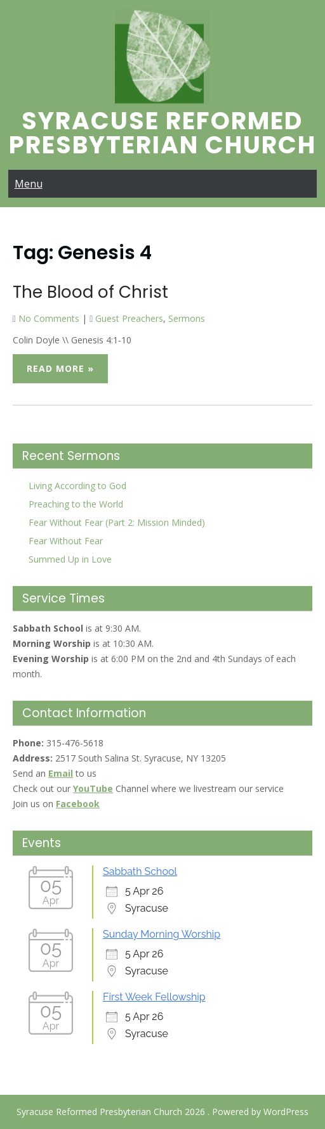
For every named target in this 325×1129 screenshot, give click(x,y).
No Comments (48, 318)
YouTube (93, 788)
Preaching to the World (76, 504)
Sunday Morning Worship (161, 934)
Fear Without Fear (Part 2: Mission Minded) (117, 522)
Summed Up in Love (70, 559)
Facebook (78, 804)
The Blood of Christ (90, 292)
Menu (29, 184)
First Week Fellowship (154, 997)
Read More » (60, 368)
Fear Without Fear (66, 541)
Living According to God (77, 486)
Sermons (186, 318)
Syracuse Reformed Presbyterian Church (162, 133)
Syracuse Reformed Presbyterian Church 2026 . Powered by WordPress (162, 1112)
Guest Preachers (129, 318)
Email (60, 773)
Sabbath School (140, 871)
